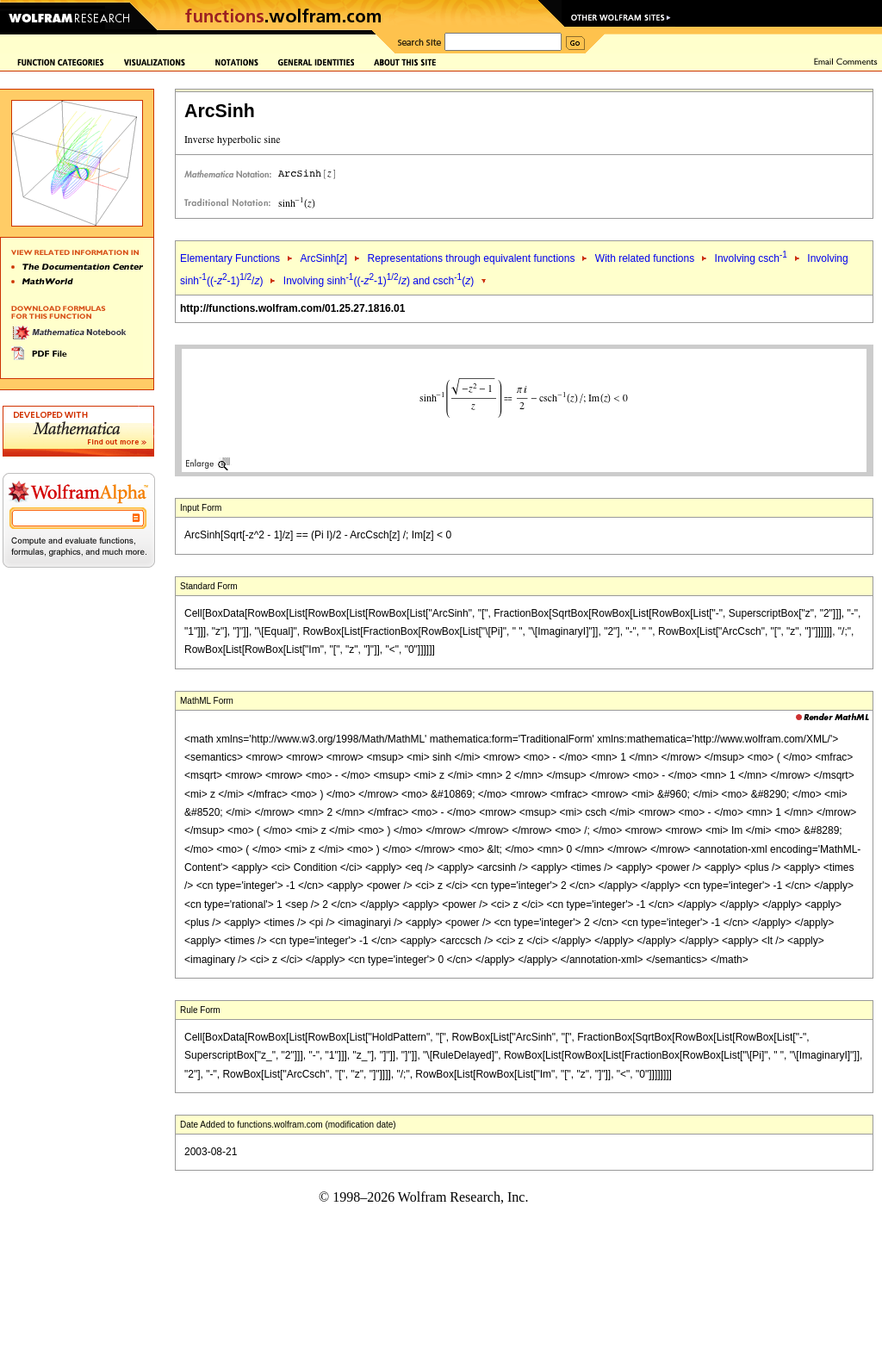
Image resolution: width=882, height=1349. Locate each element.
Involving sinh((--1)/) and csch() (378, 281)
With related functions (644, 258)
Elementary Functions (230, 258)
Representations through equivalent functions (471, 258)
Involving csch (751, 258)
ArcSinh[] (323, 258)
